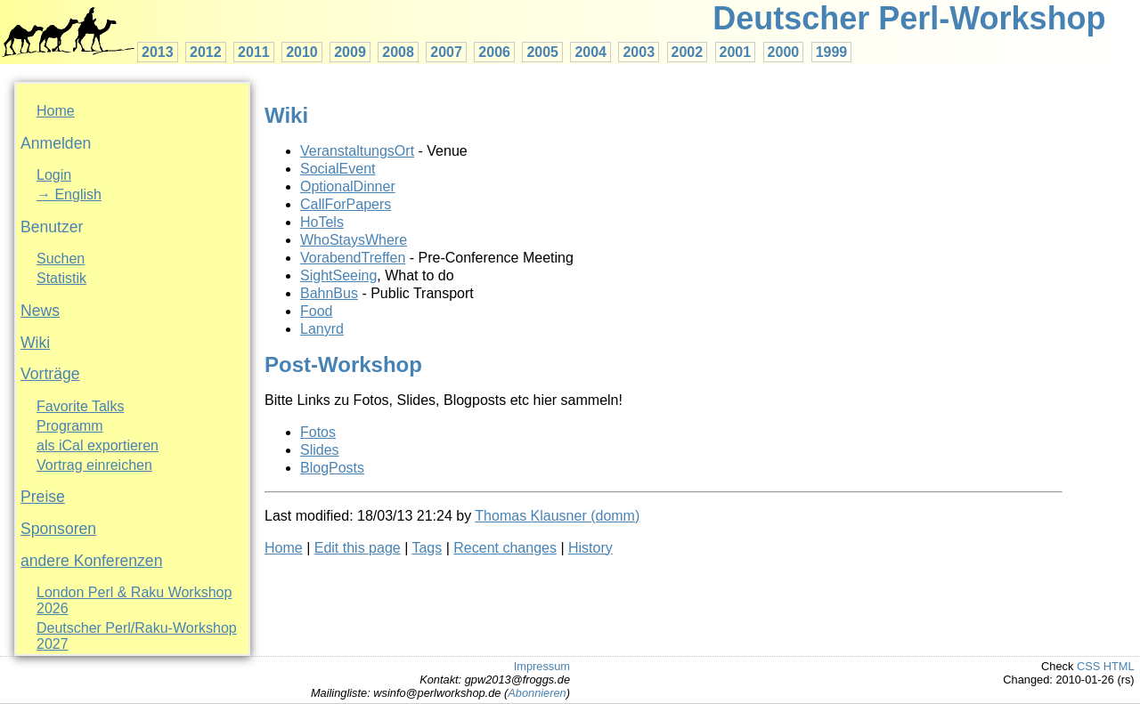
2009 (350, 52)
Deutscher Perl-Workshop (908, 18)
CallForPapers (345, 204)
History (590, 547)
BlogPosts (332, 467)
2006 (494, 52)
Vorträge (50, 374)
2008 (398, 52)
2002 (688, 52)
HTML (1119, 666)
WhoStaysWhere (353, 239)
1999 (832, 52)
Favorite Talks (80, 406)
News (40, 311)
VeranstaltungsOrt (357, 150)
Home (56, 110)
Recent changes (505, 547)
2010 (302, 52)
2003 (639, 52)
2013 (158, 52)
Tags (426, 547)
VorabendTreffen (352, 257)
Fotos (318, 432)
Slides (319, 449)
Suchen (61, 258)
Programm (70, 425)
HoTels (322, 222)
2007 (446, 52)
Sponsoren (58, 529)
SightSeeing (338, 275)
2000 (784, 52)
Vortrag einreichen (94, 465)
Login (54, 174)
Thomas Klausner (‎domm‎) (557, 515)
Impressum (542, 666)
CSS (1088, 666)
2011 (254, 52)
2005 (542, 52)
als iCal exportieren (98, 445)
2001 (736, 52)
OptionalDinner (347, 186)
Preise (42, 497)
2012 (206, 52)
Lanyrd (322, 328)
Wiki (35, 343)
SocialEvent (338, 168)
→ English (69, 194)
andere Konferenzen (91, 561)
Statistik (61, 278)
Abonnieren (537, 693)
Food (316, 311)
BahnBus (329, 293)
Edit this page (357, 547)
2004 (590, 52)
